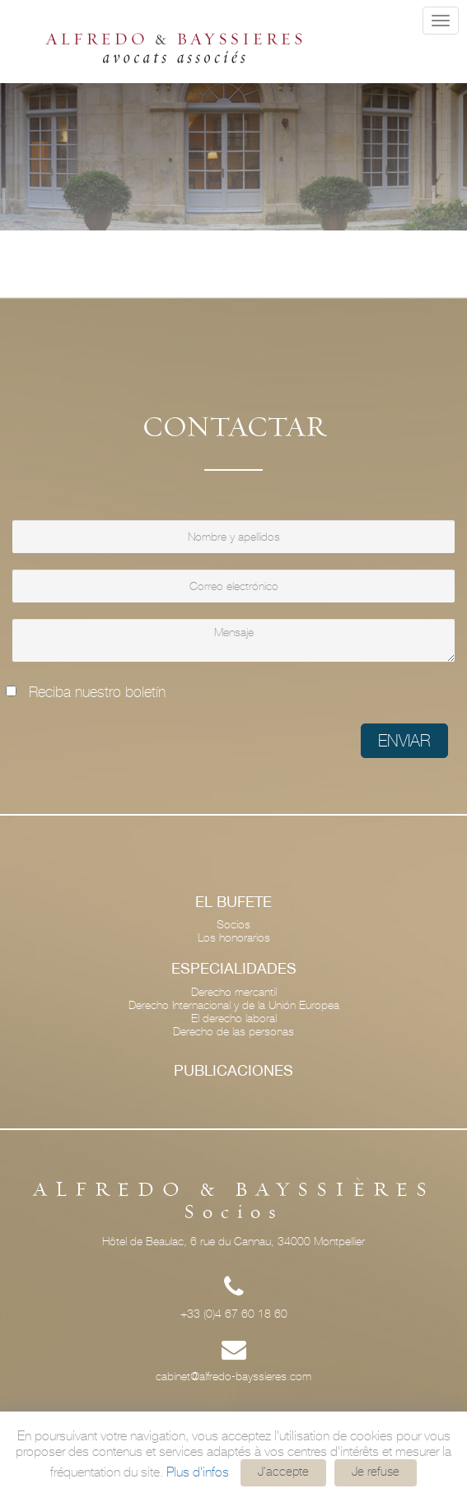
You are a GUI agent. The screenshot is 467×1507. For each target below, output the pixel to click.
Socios (233, 924)
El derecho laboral (234, 1018)
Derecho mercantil (234, 991)
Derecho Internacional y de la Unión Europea (233, 1005)
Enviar (404, 741)
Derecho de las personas (233, 1031)
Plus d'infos (197, 1472)
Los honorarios (234, 937)
